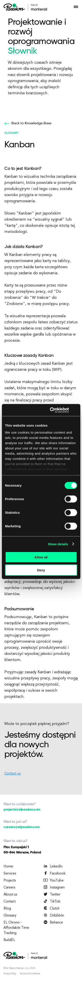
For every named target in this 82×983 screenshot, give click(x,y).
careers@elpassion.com (21, 827)
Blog (7, 908)
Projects (9, 880)
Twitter (51, 894)
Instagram (54, 887)
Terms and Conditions (30, 973)
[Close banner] (75, 409)
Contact (9, 901)
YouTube (53, 880)
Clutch (51, 908)
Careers (9, 887)
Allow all (41, 557)
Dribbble (53, 915)
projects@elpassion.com (21, 809)
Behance (53, 922)
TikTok (51, 901)
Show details (58, 544)
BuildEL (9, 940)
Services (9, 873)
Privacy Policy (9, 973)
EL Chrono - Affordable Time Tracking (16, 928)
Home (8, 866)
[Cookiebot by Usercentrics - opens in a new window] (51, 410)
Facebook (54, 873)
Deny (41, 570)
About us (10, 894)
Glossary (9, 915)
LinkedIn (53, 866)
